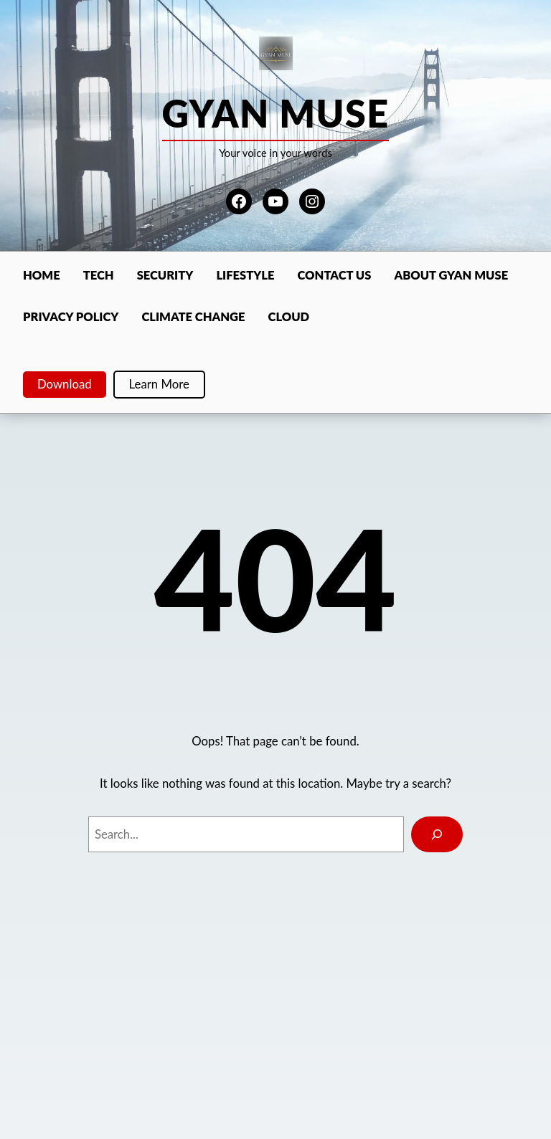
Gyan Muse (276, 113)
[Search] (437, 834)
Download (64, 383)
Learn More (159, 383)
